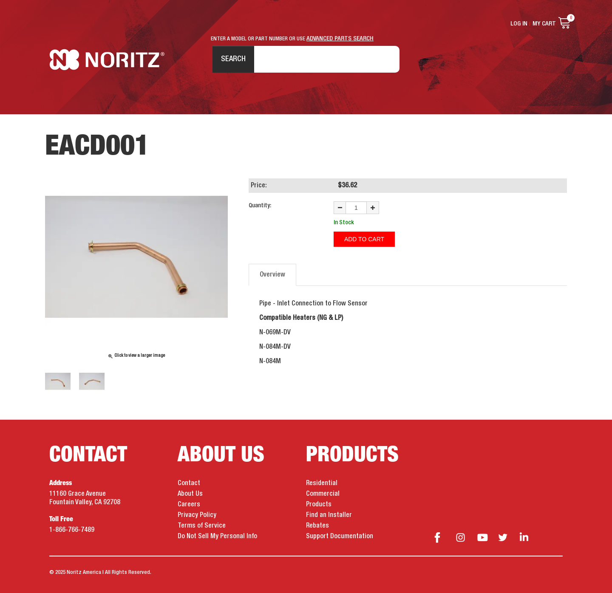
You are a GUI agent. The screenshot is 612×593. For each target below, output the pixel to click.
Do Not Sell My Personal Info (217, 536)
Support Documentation (339, 536)
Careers (189, 505)
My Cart (544, 24)
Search (233, 59)
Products (319, 505)
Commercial (323, 494)
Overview (272, 275)
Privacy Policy (197, 515)
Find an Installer (329, 515)
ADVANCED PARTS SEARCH (340, 39)
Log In (518, 24)
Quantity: (260, 205)
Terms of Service (202, 526)
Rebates (317, 526)
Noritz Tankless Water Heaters (106, 60)
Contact (189, 483)
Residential (321, 483)
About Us (190, 494)
